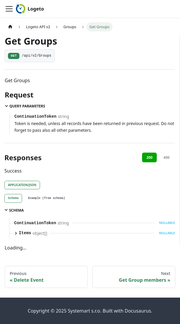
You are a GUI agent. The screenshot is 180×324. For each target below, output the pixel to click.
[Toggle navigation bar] (9, 8)
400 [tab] (167, 157)
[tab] (13, 198)
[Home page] (10, 26)
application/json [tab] (22, 185)
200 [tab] (149, 157)
